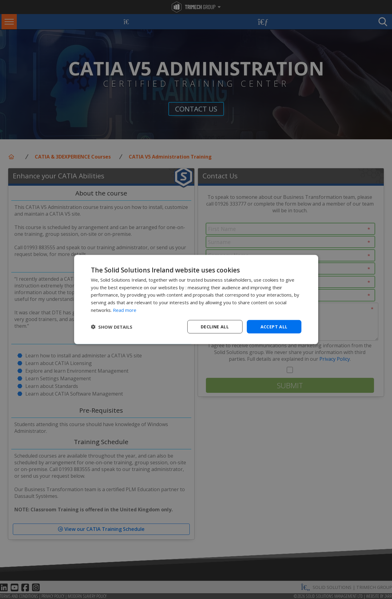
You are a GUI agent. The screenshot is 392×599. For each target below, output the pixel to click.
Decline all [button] (215, 326)
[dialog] (196, 299)
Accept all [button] (274, 326)
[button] (111, 326)
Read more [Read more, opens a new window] (124, 310)
